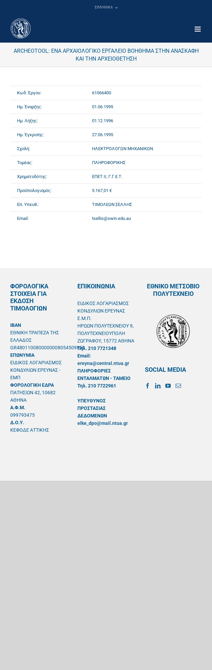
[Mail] (178, 385)
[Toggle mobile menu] (198, 29)
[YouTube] (168, 385)
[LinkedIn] (158, 385)
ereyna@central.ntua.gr (103, 363)
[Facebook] (147, 385)
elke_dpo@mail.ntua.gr (102, 423)
